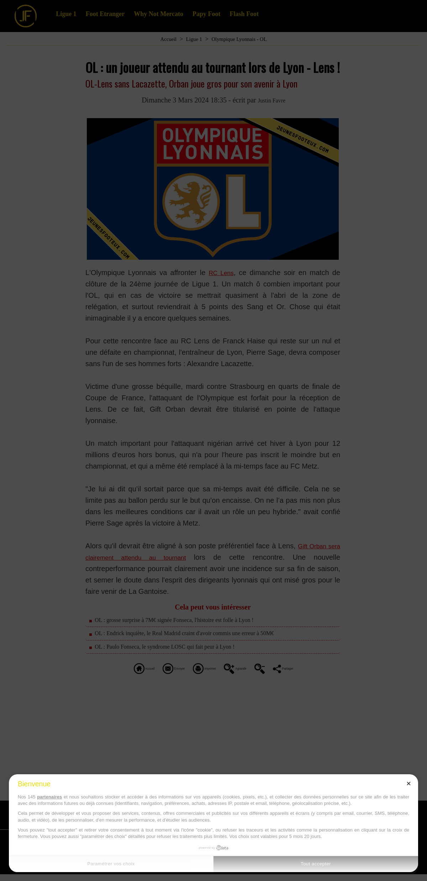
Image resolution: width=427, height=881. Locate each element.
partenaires (49, 797)
